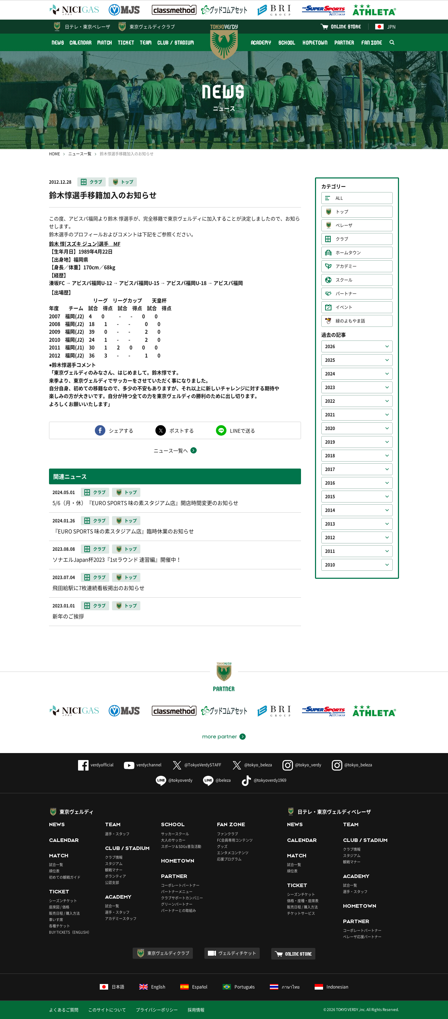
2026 (330, 346)
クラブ (96, 182)
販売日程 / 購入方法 (64, 913)
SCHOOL (287, 42)
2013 (330, 524)
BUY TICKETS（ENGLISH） (70, 932)
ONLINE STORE (346, 26)
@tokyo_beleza (252, 765)
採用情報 (196, 1010)
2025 (330, 360)
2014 (330, 510)
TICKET (126, 42)
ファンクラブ (227, 833)
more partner (219, 736)
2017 (330, 469)
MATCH (105, 42)
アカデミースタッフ (120, 918)
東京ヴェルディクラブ (152, 26)
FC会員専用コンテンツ (235, 840)
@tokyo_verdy (301, 765)
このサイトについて (107, 1010)
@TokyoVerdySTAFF (196, 765)
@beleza (217, 780)
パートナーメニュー (176, 891)
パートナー (346, 293)
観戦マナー (113, 869)
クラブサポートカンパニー (182, 897)
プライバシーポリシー (157, 1010)
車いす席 (56, 919)
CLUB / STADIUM (176, 42)
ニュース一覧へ (171, 450)
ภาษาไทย (285, 987)
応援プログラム (229, 859)
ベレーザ (344, 225)
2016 (330, 483)
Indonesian (331, 987)
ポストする (181, 430)
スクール (344, 280)
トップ (127, 182)
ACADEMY (261, 42)
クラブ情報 (113, 857)
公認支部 (112, 882)
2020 (330, 428)
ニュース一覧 (79, 154)
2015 (330, 496)
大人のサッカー (173, 840)
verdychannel (142, 765)
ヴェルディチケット (237, 953)
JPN (385, 26)
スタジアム (113, 863)
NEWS (58, 42)
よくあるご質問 (63, 1010)
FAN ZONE (372, 42)
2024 (330, 374)
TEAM (146, 42)
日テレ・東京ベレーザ (87, 26)
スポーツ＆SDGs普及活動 (181, 846)
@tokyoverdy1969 (263, 780)
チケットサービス (301, 913)
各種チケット (59, 925)
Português (239, 987)
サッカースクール (175, 833)
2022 (330, 401)
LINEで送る (242, 430)
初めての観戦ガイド (64, 877)
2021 (330, 415)
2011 (330, 551)
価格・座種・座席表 (302, 900)
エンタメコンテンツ (232, 852)
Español (194, 987)
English (152, 987)
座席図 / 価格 (59, 906)
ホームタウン (348, 253)
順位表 (54, 870)
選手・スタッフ (117, 833)
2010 (330, 565)
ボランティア (115, 876)
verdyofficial (95, 765)
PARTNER (344, 42)
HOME (54, 154)
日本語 (112, 987)
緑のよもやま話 (350, 321)
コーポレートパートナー (180, 885)
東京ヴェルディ (76, 811)
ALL (339, 198)
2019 (330, 442)
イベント (344, 307)
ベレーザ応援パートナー (362, 936)
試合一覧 (56, 864)
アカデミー (346, 266)
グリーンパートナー (176, 904)
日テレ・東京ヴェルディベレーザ (334, 811)
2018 (330, 455)
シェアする (121, 430)
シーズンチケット (63, 900)
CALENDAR (81, 42)
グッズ (222, 846)
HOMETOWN (315, 42)
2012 (330, 537)
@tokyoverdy (174, 780)
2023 (330, 387)
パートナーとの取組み (178, 910)
